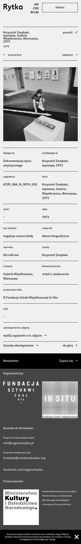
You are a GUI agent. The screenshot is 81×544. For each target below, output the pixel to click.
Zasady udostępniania (20, 345)
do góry (70, 345)
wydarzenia (61, 274)
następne (70, 55)
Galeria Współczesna (17, 274)
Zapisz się (68, 361)
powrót (70, 39)
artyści (46, 274)
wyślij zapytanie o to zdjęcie (25, 336)
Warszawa (10, 278)
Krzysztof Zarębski (55, 255)
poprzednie (12, 55)
